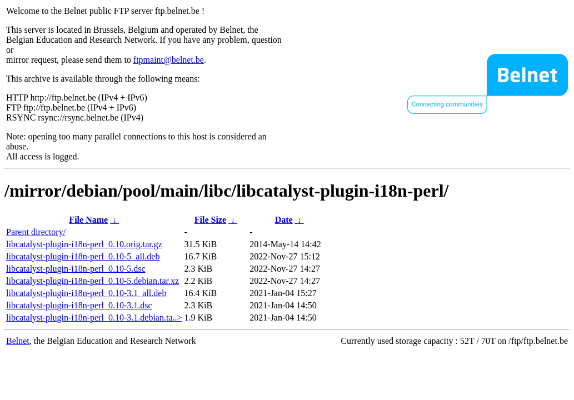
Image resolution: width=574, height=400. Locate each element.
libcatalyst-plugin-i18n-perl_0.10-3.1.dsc (79, 305)
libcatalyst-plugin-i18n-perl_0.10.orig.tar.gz (84, 244)
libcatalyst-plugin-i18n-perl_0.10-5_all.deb (82, 256)
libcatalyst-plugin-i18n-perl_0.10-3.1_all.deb (86, 293)
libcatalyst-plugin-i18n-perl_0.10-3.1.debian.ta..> (94, 317)
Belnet (17, 341)
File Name (88, 219)
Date (284, 219)
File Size (210, 219)
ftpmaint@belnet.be (168, 59)
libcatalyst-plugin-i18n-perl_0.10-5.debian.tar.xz (92, 281)
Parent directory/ (36, 232)
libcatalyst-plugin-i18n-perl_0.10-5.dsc (76, 268)
